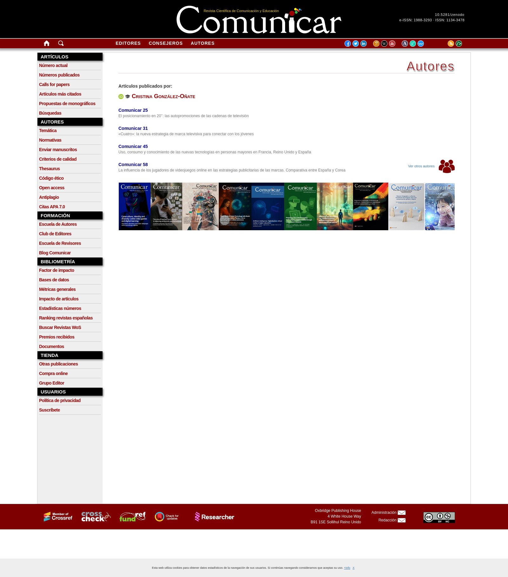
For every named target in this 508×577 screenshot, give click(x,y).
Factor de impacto (56, 270)
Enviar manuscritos (58, 149)
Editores (128, 43)
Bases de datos (54, 279)
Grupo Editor (51, 383)
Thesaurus (49, 168)
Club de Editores (55, 233)
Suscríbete (49, 410)
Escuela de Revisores (60, 243)
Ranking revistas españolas (66, 317)
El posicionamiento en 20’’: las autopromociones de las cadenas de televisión (183, 116)
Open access (51, 187)
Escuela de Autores (58, 224)
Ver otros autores (431, 166)
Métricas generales (57, 289)
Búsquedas (50, 113)
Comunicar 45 (133, 146)
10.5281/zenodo (450, 15)
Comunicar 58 (133, 164)
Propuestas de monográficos (67, 103)
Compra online (53, 373)
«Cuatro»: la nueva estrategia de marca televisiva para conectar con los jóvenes (186, 134)
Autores (203, 43)
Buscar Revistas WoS (60, 327)
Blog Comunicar (55, 252)
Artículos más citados (60, 94)
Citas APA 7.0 (52, 206)
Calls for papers (54, 84)
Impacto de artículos (58, 298)
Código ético (51, 178)
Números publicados (59, 74)
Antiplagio (49, 197)
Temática (48, 130)
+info (347, 567)
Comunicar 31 (133, 128)
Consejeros (166, 43)
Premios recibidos (56, 336)
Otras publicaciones (58, 363)
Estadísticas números (60, 308)
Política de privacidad (60, 400)
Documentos (51, 346)
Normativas (50, 140)
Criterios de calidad (58, 159)
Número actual (53, 65)
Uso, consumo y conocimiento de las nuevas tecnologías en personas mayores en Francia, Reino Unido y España (214, 152)
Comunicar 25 (133, 110)
